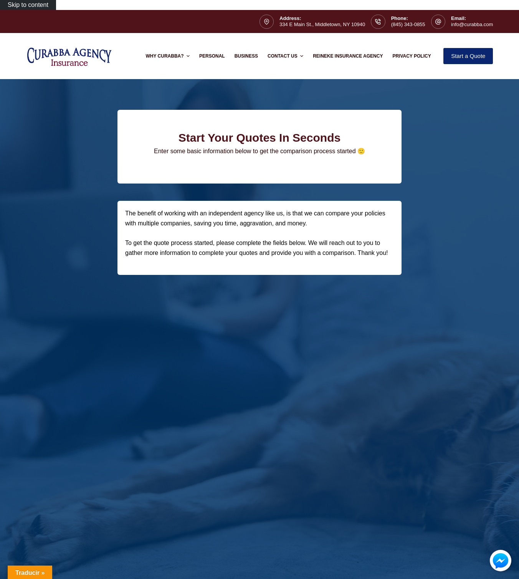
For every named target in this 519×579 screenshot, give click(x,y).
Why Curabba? (168, 56)
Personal (212, 56)
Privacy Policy (411, 56)
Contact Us (286, 56)
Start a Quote (468, 56)
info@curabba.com (472, 24)
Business (246, 56)
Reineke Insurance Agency (348, 56)
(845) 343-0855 (408, 24)
